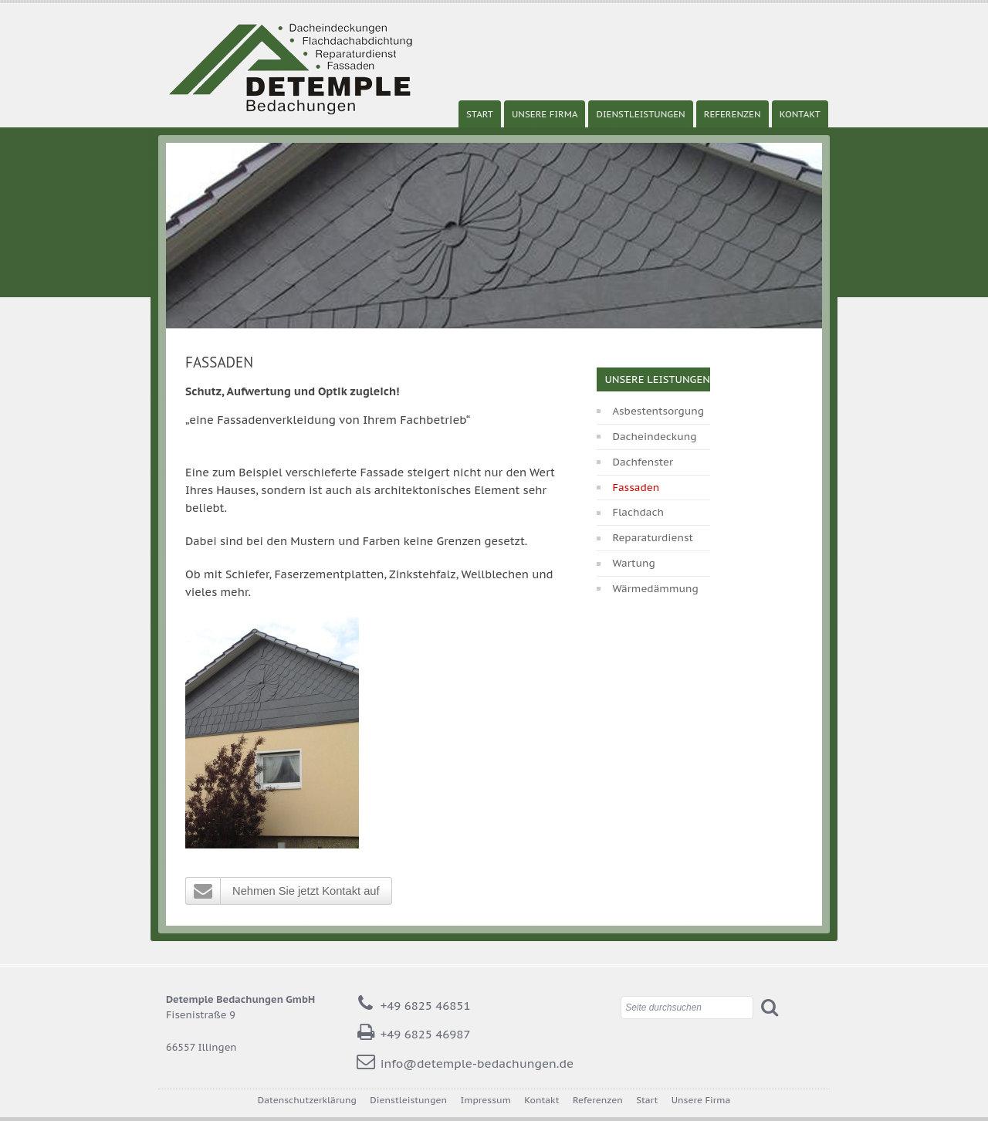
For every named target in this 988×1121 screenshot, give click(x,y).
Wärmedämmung (655, 588)
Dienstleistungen (640, 114)
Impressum (486, 1100)
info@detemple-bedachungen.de (477, 1063)
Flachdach (638, 512)
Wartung (633, 563)
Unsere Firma (545, 114)
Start (479, 114)
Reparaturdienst (652, 537)
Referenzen (732, 114)
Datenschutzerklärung (307, 1100)
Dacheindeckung (654, 436)
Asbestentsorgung (658, 411)
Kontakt (800, 114)
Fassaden (635, 487)
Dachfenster (642, 462)
